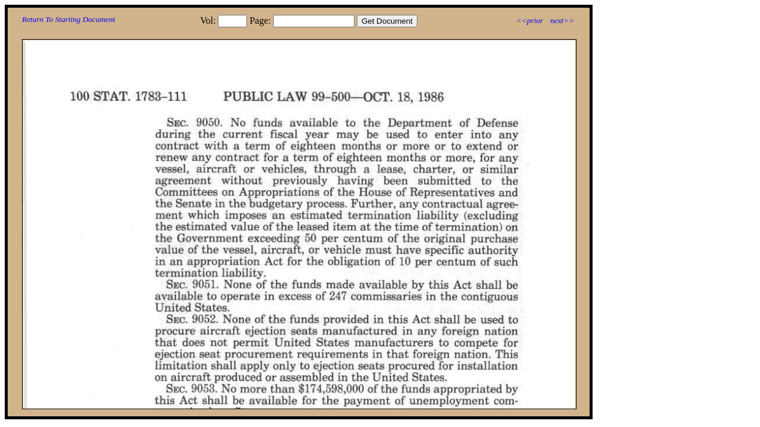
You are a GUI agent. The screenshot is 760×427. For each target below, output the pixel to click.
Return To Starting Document (68, 19)
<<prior (529, 20)
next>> (562, 20)
